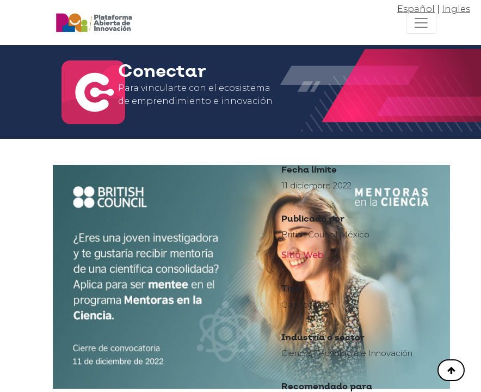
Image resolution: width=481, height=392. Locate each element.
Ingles (456, 9)
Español (416, 9)
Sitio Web (302, 255)
